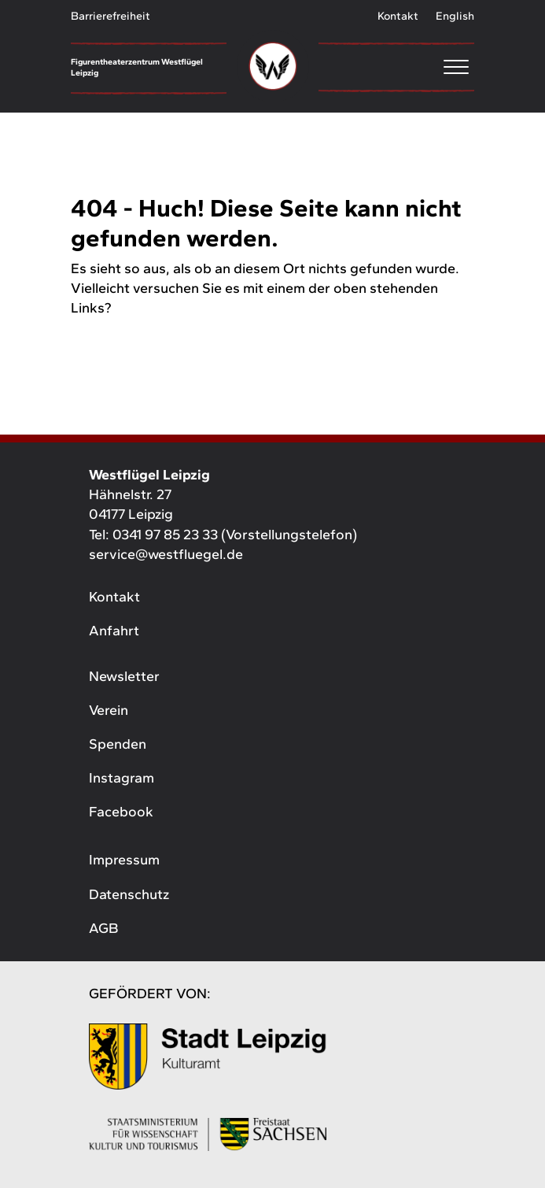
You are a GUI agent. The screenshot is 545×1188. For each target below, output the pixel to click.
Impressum (124, 859)
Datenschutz (129, 894)
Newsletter (124, 676)
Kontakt (397, 16)
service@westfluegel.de (166, 554)
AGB (103, 928)
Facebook (121, 811)
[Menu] (396, 66)
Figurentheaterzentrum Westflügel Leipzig (137, 67)
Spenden (117, 744)
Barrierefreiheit (110, 16)
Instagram (121, 777)
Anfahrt (114, 630)
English (455, 16)
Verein (108, 710)
